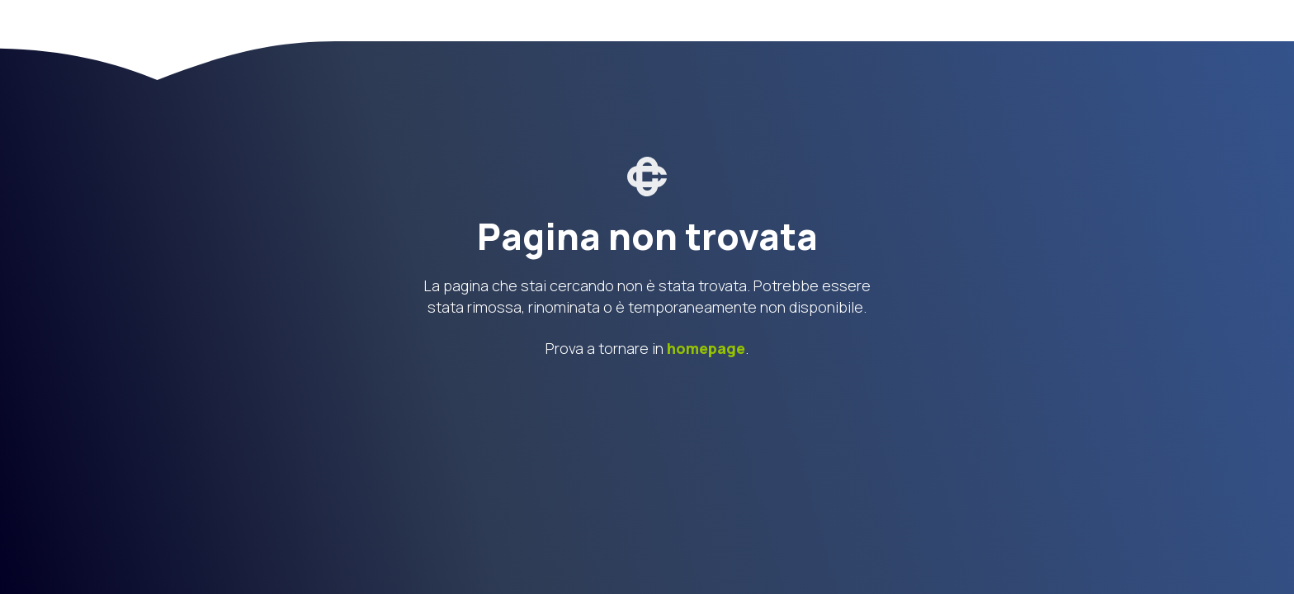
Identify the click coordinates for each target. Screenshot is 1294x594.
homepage (706, 348)
